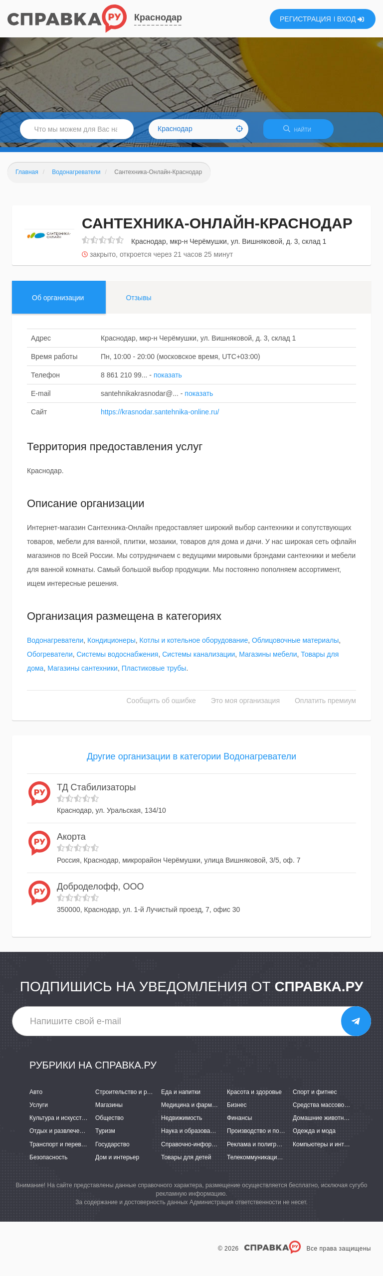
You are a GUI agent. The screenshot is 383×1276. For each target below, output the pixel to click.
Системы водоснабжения (117, 659)
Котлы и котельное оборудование (194, 645)
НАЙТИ (303, 132)
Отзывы (138, 302)
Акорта (71, 841)
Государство (112, 1148)
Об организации (58, 302)
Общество (109, 1122)
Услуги (38, 1109)
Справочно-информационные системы (215, 1148)
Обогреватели (50, 659)
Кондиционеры (111, 645)
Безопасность (48, 1161)
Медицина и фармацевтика (199, 1109)
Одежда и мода (314, 1135)
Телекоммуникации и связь (264, 1161)
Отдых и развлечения (59, 1135)
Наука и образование (190, 1135)
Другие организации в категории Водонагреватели (191, 761)
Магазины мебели (268, 659)
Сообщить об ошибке (161, 705)
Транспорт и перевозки (61, 1148)
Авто (35, 1096)
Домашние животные (322, 1122)
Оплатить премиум (325, 705)
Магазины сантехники (82, 673)
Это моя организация (245, 705)
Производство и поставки (262, 1135)
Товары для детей (186, 1161)
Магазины (109, 1109)
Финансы (239, 1122)
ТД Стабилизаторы (96, 791)
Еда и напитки (180, 1096)
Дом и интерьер (117, 1161)
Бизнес (236, 1109)
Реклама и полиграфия (259, 1148)
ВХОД (351, 19)
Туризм (105, 1135)
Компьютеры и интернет (326, 1148)
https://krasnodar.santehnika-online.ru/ (160, 416)
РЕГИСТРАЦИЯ (305, 19)
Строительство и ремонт (129, 1096)
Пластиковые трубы (154, 673)
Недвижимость (181, 1122)
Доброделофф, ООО (100, 891)
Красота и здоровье (254, 1096)
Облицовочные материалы (295, 645)
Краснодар (158, 17)
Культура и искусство (58, 1122)
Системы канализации (198, 659)
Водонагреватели (55, 645)
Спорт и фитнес (315, 1096)
